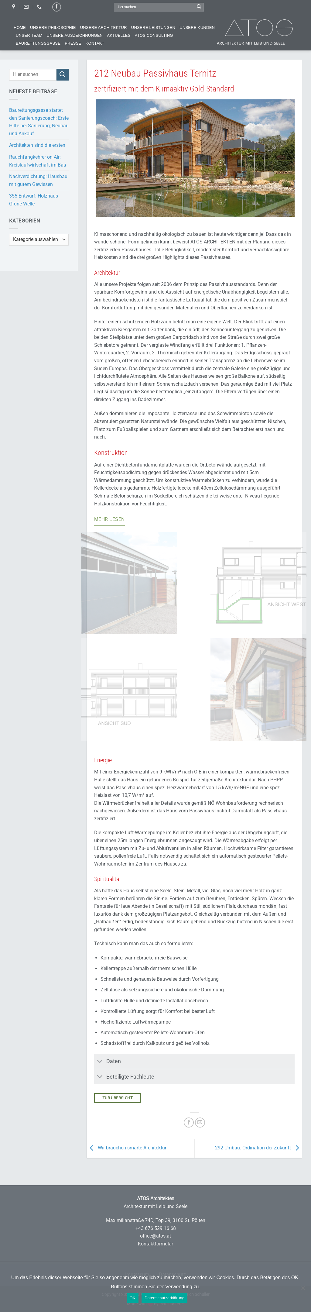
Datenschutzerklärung (164, 1298)
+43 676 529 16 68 (155, 1228)
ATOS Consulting (154, 35)
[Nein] (302, 1291)
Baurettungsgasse (38, 43)
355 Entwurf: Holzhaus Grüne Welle (33, 200)
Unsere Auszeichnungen (75, 35)
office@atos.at (155, 1236)
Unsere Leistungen (153, 27)
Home (20, 27)
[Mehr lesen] (109, 520)
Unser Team (29, 35)
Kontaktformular (155, 1244)
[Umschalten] (100, 1062)
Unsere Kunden (197, 27)
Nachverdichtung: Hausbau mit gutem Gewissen (38, 180)
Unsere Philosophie (53, 27)
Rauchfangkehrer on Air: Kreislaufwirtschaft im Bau (37, 161)
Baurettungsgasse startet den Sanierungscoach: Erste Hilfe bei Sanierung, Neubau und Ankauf (39, 121)
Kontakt (95, 43)
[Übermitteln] (198, 7)
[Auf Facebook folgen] (56, 6)
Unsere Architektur (103, 27)
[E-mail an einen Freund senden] (200, 1122)
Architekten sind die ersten (37, 145)
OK (132, 1298)
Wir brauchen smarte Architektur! (127, 1148)
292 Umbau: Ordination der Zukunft (258, 1148)
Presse (73, 43)
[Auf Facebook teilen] (189, 1122)
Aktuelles (118, 35)
